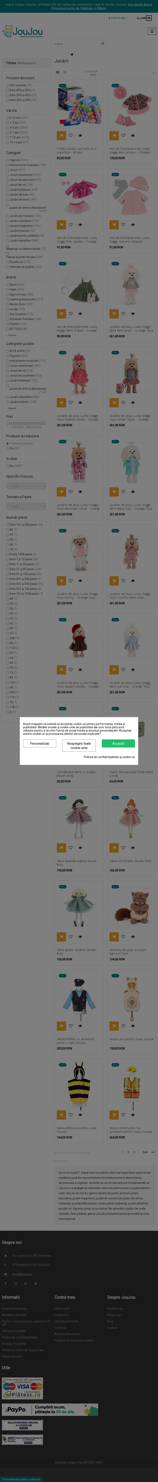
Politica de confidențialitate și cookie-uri (109, 757)
